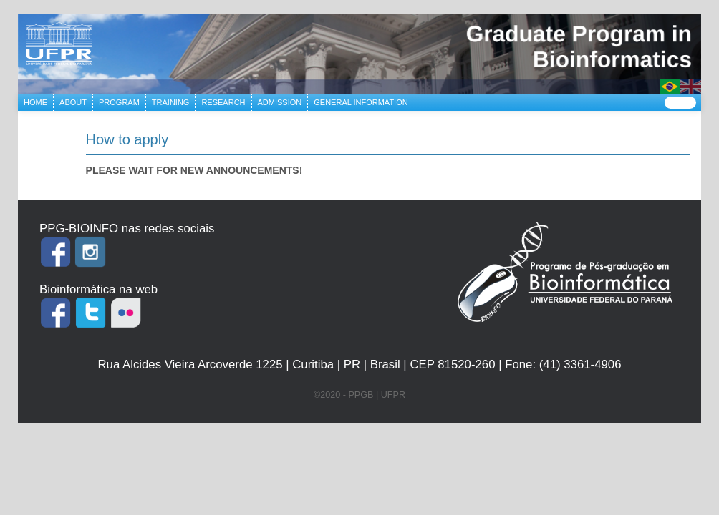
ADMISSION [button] (280, 102)
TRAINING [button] (171, 102)
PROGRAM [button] (119, 102)
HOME (38, 101)
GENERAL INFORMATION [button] (360, 102)
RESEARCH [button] (223, 102)
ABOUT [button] (73, 102)
